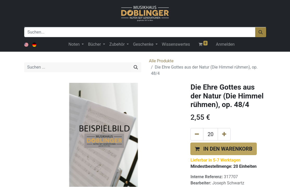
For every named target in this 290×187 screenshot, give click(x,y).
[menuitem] (176, 44)
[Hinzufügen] (224, 134)
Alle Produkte (161, 60)
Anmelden (225, 44)
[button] (223, 149)
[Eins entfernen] (196, 134)
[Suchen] (260, 32)
